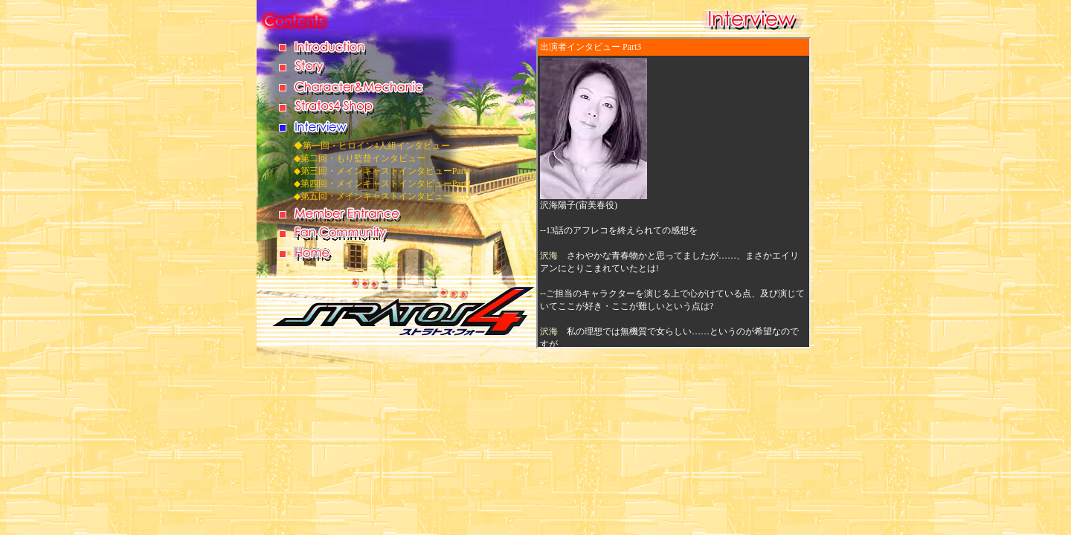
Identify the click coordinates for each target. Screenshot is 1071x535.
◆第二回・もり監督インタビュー (359, 158)
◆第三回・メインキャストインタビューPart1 (382, 171)
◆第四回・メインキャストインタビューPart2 (382, 183)
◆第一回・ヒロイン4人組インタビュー (372, 145)
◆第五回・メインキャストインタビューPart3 (382, 196)
